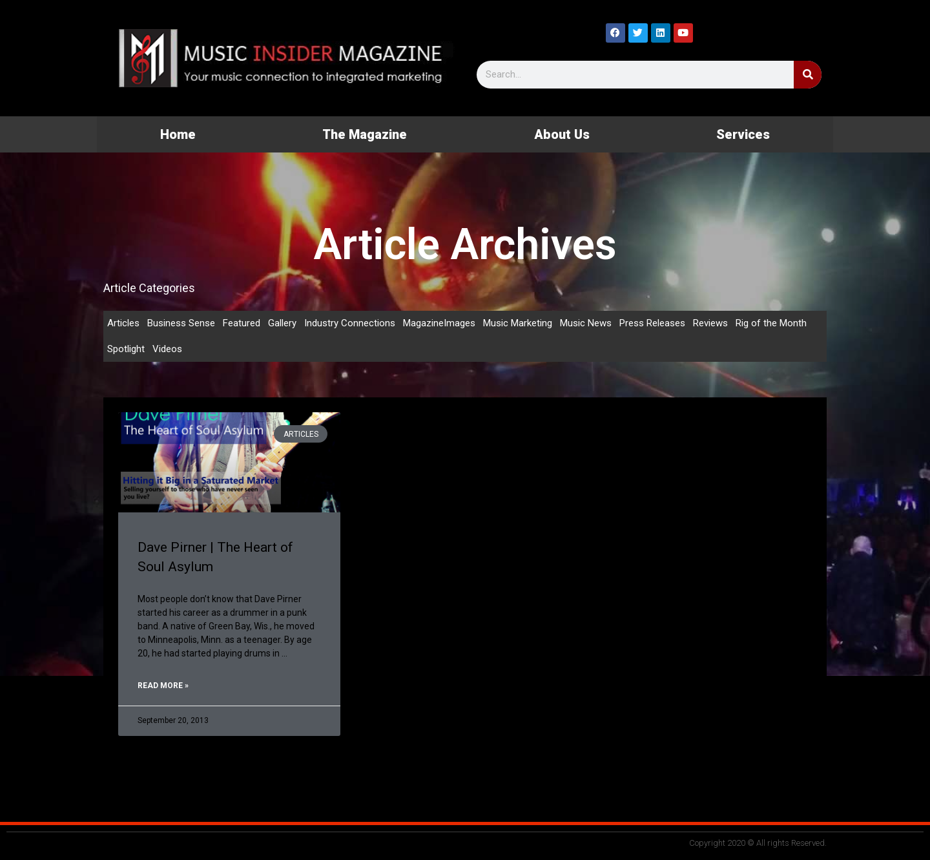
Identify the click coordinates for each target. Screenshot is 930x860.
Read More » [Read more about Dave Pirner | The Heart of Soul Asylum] (163, 685)
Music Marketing (517, 323)
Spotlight (126, 349)
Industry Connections (349, 323)
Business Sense (181, 323)
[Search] (808, 75)
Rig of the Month (771, 323)
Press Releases (652, 323)
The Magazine (364, 134)
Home (178, 134)
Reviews (710, 323)
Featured (241, 323)
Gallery (282, 323)
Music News (586, 323)
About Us (562, 134)
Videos (167, 349)
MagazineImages (439, 323)
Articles (123, 323)
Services (743, 134)
